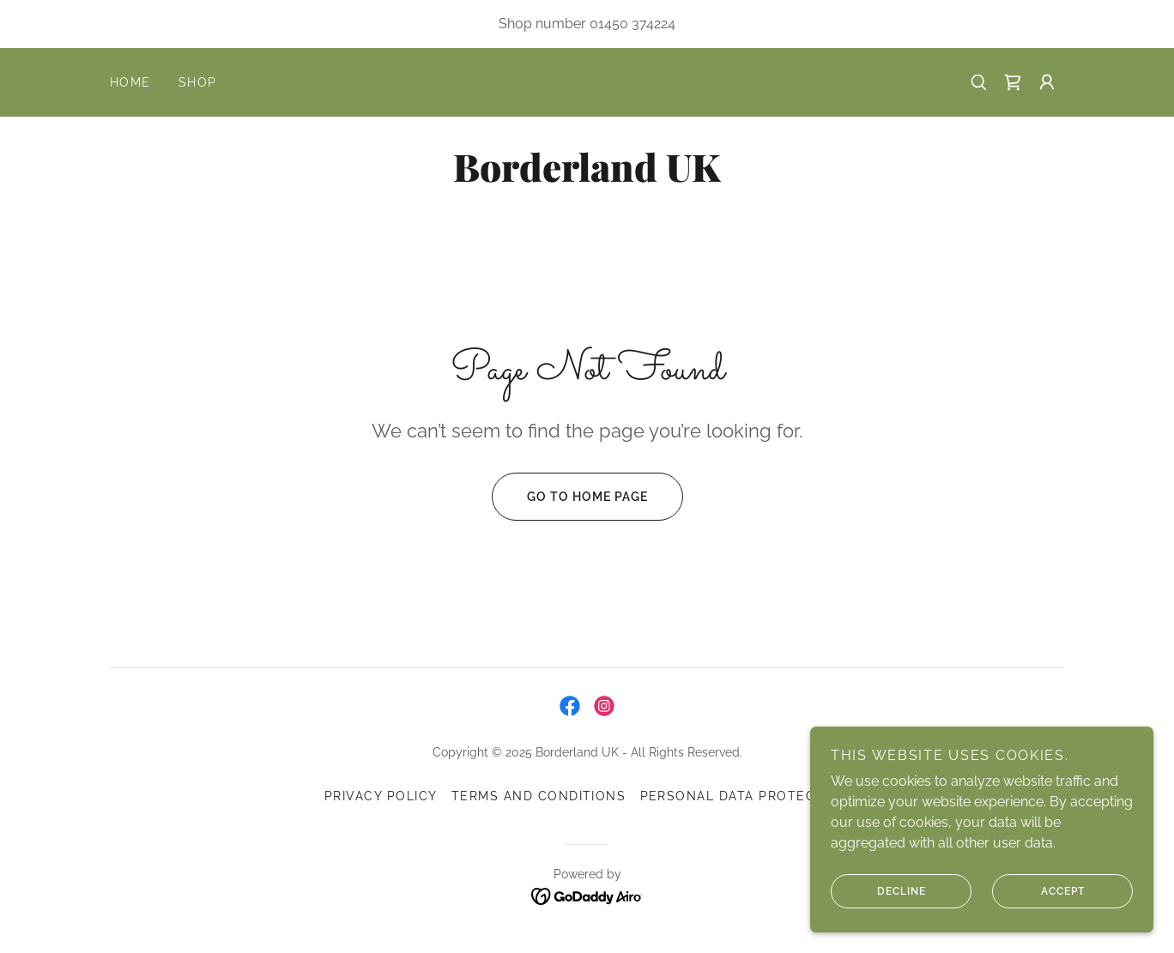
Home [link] (130, 82)
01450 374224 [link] (632, 23)
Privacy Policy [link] (381, 796)
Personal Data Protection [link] (745, 796)
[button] (1047, 82)
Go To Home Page (570, 497)
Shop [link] (198, 82)
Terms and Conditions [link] (538, 796)
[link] (1012, 82)
